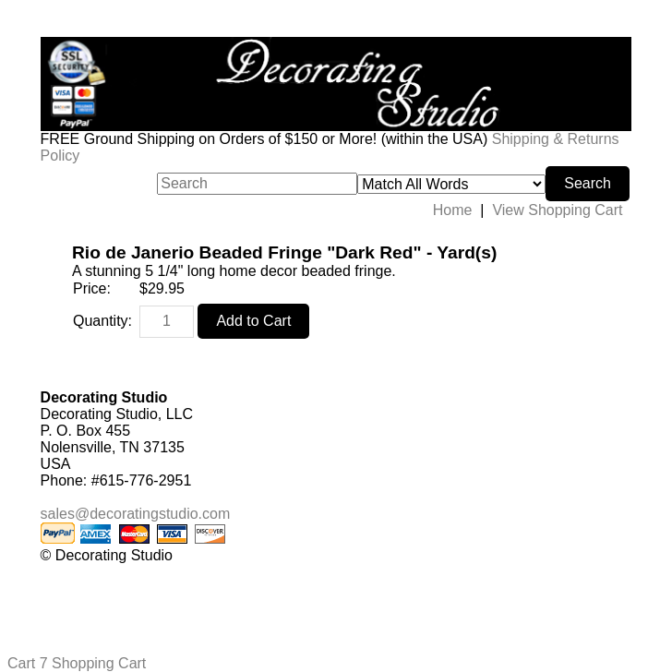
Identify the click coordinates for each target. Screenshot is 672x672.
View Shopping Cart (557, 210)
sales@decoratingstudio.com (136, 514)
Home (453, 210)
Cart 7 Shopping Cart (76, 663)
